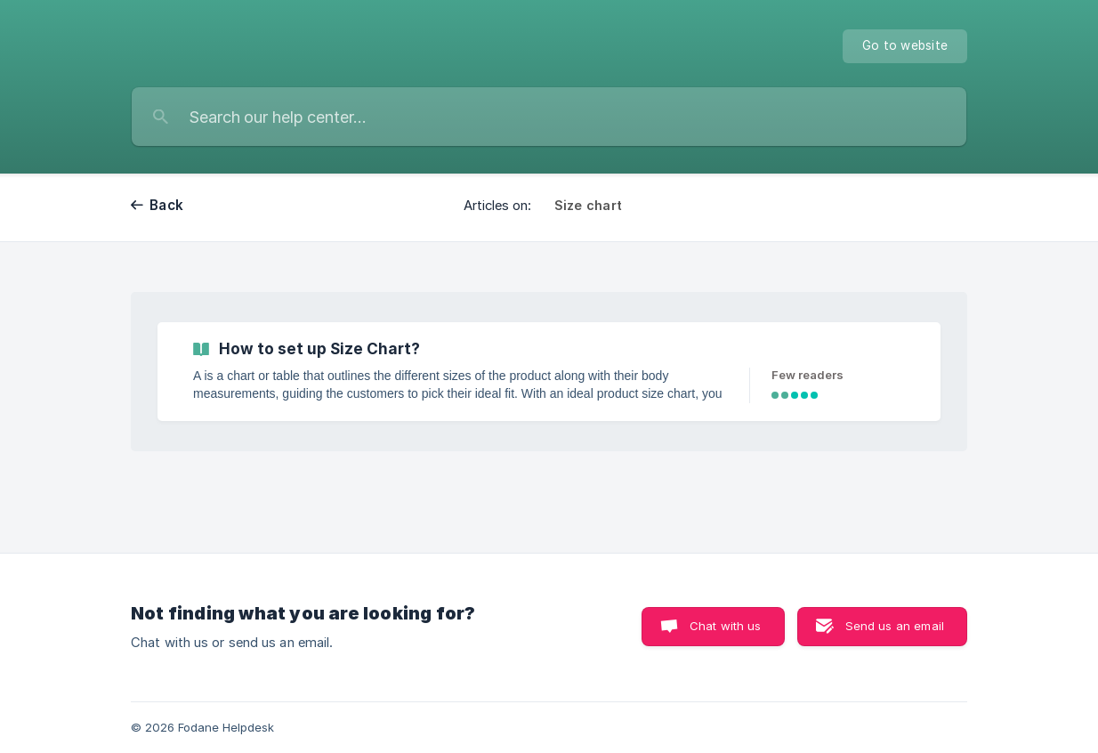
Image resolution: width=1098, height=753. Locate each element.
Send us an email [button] (894, 626)
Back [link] (166, 205)
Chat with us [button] (726, 626)
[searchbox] (549, 116)
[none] (905, 46)
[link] (549, 371)
